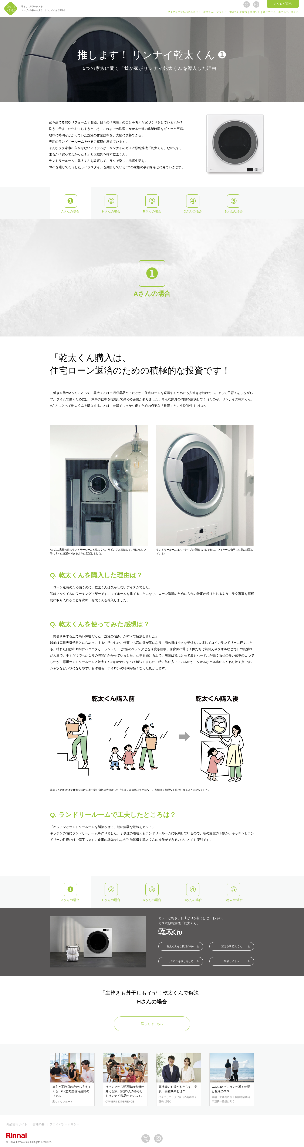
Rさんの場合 (152, 211)
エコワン (255, 11)
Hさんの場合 (111, 211)
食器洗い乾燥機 (238, 11)
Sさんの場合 (233, 211)
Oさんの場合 (193, 211)
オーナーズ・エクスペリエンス (281, 11)
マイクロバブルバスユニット (184, 11)
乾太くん (208, 11)
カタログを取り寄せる (180, 961)
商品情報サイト (16, 1124)
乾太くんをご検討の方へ (181, 946)
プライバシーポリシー (65, 1124)
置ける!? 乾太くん (231, 946)
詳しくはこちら (152, 1024)
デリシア (221, 11)
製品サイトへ (231, 961)
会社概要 (38, 1124)
